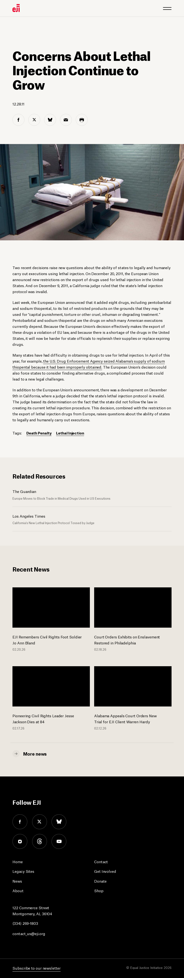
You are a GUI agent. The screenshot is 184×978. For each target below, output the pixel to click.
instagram (19, 841)
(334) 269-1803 (25, 923)
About (17, 890)
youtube (59, 841)
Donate (100, 880)
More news (35, 753)
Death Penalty (39, 432)
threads (39, 841)
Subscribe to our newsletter (36, 967)
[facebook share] (18, 120)
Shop (99, 890)
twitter (39, 821)
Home (17, 861)
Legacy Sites (23, 871)
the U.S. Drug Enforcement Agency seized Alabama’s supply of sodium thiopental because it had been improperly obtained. (88, 363)
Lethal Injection (70, 432)
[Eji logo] (16, 8)
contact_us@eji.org (28, 933)
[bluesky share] (50, 120)
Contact (101, 861)
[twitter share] (34, 120)
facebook (19, 821)
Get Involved (105, 871)
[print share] (82, 120)
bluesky (59, 821)
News (17, 880)
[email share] (66, 120)
